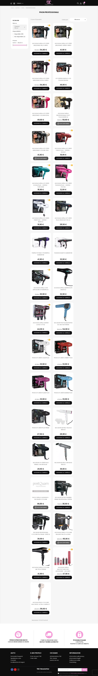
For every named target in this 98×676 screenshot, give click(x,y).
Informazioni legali (74, 658)
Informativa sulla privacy (76, 656)
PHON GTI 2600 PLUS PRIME (40, 428)
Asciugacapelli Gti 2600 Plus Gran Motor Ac (63, 219)
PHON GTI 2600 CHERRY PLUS (63, 358)
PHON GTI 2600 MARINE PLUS (63, 393)
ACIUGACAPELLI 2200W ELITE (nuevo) (63, 289)
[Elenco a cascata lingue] (20, 3)
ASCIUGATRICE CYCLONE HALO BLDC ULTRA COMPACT (40, 603)
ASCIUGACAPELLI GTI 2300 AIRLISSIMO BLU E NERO (40, 44)
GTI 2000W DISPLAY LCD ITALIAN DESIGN (63, 79)
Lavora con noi (54, 660)
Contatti (13, 660)
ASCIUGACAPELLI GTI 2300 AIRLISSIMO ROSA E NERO (40, 79)
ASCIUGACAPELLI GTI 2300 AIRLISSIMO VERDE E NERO (63, 44)
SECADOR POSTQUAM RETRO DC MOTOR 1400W (63, 324)
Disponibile (18, 34)
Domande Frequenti (17, 656)
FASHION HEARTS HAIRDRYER (63, 253)
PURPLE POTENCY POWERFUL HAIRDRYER (41, 254)
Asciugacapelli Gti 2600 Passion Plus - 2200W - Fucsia (63, 185)
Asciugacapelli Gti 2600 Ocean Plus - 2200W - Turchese (40, 185)
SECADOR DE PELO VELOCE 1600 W (63, 429)
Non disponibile (19, 36)
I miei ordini (33, 658)
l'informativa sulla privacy (77, 673)
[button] (11, 3)
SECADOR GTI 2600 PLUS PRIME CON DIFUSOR (41, 463)
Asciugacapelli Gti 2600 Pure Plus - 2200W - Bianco (40, 220)
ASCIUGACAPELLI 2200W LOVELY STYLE (41, 324)
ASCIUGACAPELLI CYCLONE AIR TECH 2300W (40, 568)
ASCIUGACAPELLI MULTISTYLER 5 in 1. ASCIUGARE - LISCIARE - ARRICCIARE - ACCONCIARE (63, 570)
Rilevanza (80, 20)
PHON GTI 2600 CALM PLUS (40, 358)
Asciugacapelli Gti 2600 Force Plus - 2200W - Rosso (63, 150)
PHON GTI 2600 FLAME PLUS (40, 393)
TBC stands (53, 658)
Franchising (72, 662)
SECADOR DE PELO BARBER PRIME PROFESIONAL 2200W (63, 498)
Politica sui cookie (74, 660)
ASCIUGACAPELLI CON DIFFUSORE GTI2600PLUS (40, 289)
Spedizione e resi (16, 658)
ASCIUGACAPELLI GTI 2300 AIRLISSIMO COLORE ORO (40, 149)
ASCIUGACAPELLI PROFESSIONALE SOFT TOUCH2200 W (63, 115)
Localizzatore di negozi (18, 662)
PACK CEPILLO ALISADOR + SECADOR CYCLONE (40, 498)
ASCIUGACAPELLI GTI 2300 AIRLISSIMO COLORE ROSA (40, 114)
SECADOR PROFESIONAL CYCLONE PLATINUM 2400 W (40, 533)
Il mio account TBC (36, 656)
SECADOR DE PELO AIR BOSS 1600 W (63, 463)
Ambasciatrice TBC (56, 656)
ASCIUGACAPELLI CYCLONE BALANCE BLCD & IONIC (63, 533)
